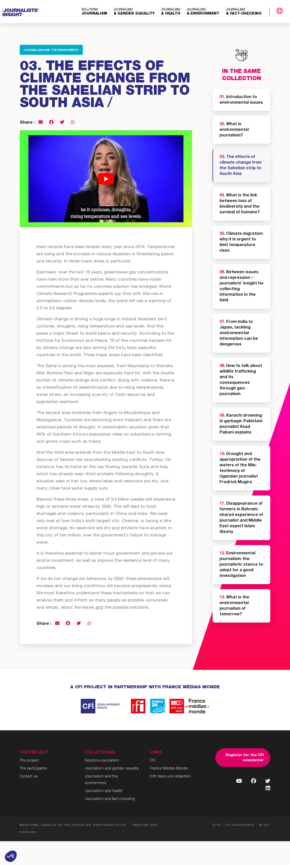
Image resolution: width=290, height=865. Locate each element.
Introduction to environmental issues (241, 100)
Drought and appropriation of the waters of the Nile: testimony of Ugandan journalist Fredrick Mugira (240, 468)
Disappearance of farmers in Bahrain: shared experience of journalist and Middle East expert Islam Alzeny (241, 518)
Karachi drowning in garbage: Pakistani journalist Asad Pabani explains (240, 424)
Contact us (29, 776)
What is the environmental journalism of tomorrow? (234, 606)
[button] (11, 856)
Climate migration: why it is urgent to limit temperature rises (241, 242)
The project (29, 761)
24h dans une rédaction (170, 776)
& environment (203, 12)
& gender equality (134, 12)
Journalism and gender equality (112, 769)
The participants (33, 769)
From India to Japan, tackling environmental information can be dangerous (238, 333)
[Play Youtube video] (106, 178)
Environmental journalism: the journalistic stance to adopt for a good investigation (241, 565)
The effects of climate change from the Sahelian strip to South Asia (240, 165)
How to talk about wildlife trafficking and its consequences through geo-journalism (240, 380)
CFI (152, 761)
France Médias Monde (169, 769)
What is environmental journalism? (234, 130)
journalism (94, 12)
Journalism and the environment (51, 50)
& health (170, 12)
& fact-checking (244, 12)
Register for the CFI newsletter (244, 757)
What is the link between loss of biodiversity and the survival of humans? (239, 204)
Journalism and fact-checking (110, 799)
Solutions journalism (102, 761)
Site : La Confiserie (234, 825)
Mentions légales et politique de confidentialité (73, 825)
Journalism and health (104, 791)
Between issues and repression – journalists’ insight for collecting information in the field (241, 286)
